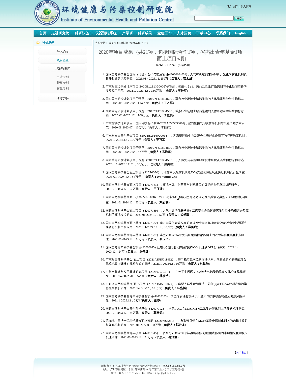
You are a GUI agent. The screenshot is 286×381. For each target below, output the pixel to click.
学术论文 (63, 51)
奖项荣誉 (63, 98)
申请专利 (63, 77)
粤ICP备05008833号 (174, 365)
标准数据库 (62, 68)
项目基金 (63, 60)
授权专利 (63, 82)
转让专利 (63, 88)
